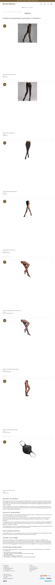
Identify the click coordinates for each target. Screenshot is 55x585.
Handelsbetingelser (33, 568)
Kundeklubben (32, 569)
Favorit (30, 571)
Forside (31, 565)
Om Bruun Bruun (32, 566)
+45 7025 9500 (8, 569)
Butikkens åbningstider (8, 578)
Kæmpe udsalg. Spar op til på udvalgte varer (27, 0)
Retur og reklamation (7, 575)
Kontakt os (5, 577)
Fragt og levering (7, 574)
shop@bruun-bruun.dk (9, 570)
